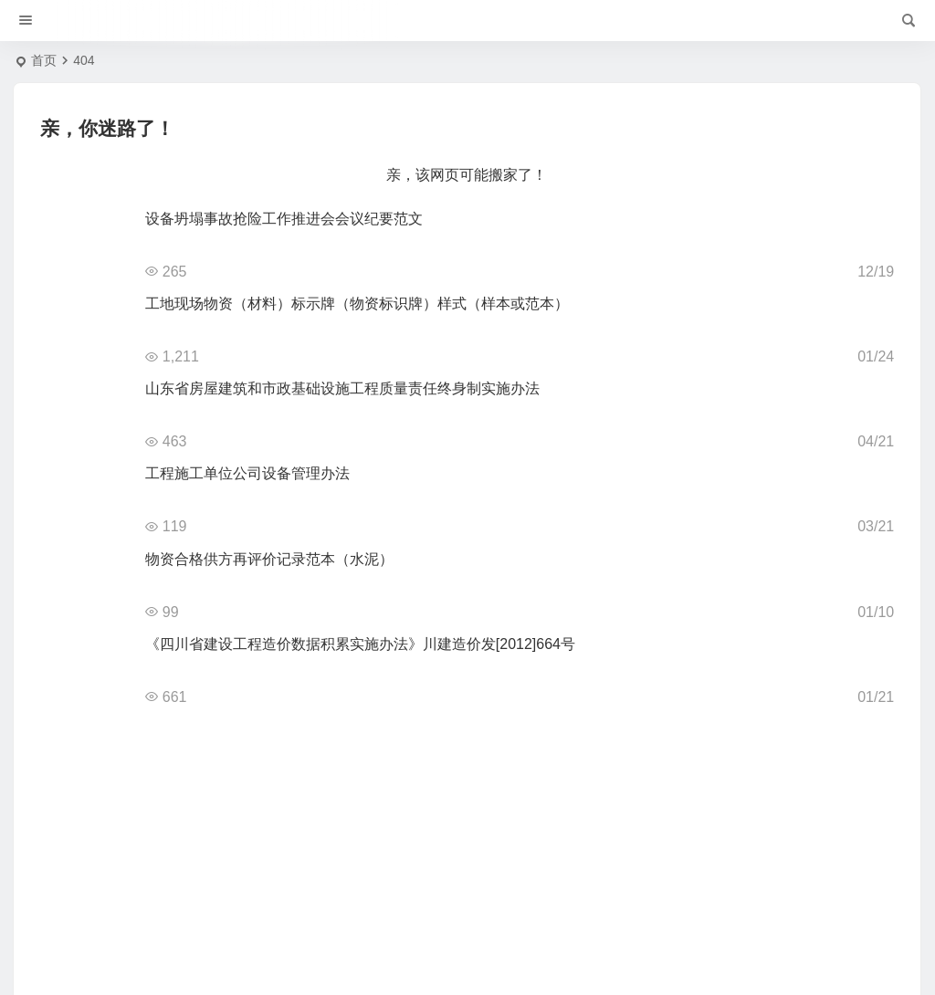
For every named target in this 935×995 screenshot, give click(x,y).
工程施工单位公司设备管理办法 (247, 473)
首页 (44, 60)
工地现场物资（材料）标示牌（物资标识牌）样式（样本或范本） (357, 303)
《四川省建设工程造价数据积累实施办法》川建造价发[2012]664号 (360, 644)
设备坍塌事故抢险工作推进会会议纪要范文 (284, 218)
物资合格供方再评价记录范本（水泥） (269, 559)
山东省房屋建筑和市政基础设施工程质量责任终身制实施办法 (342, 388)
